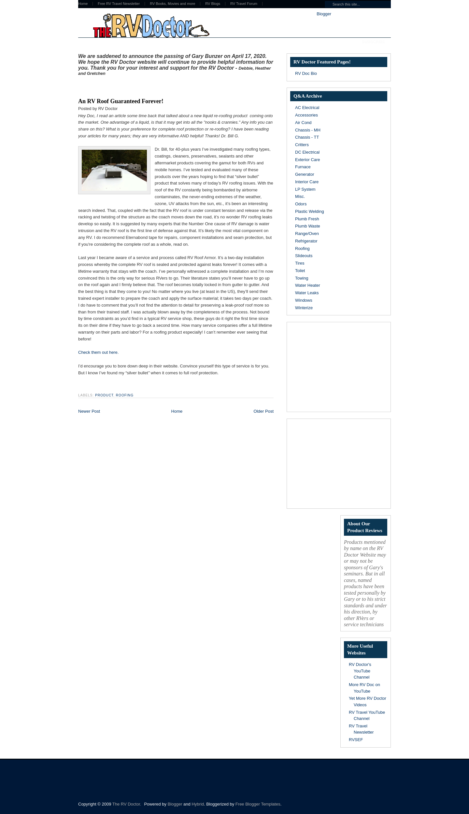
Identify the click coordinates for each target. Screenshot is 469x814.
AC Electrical (307, 107)
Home (83, 4)
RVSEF (356, 739)
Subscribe (373, 42)
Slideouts (303, 255)
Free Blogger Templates (257, 804)
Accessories (306, 115)
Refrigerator (306, 241)
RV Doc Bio (306, 73)
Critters (302, 144)
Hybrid (198, 804)
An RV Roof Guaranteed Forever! (120, 101)
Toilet (300, 270)
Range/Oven (307, 233)
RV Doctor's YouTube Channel (360, 671)
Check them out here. (98, 352)
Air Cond (303, 122)
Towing (301, 278)
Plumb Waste (307, 226)
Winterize (304, 307)
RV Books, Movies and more (172, 4)
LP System (305, 189)
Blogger (324, 13)
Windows (303, 300)
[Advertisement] (154, 85)
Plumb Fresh (307, 218)
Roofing (125, 395)
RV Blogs (212, 4)
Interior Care (307, 181)
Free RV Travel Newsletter (119, 4)
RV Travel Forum (243, 4)
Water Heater (307, 285)
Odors (300, 203)
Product (104, 395)
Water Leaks (307, 292)
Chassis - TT (307, 137)
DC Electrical (307, 152)
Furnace (303, 166)
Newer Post (89, 411)
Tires (299, 263)
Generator (304, 174)
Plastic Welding (309, 211)
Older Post (264, 411)
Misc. (300, 196)
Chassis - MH (307, 130)
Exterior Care (307, 159)
